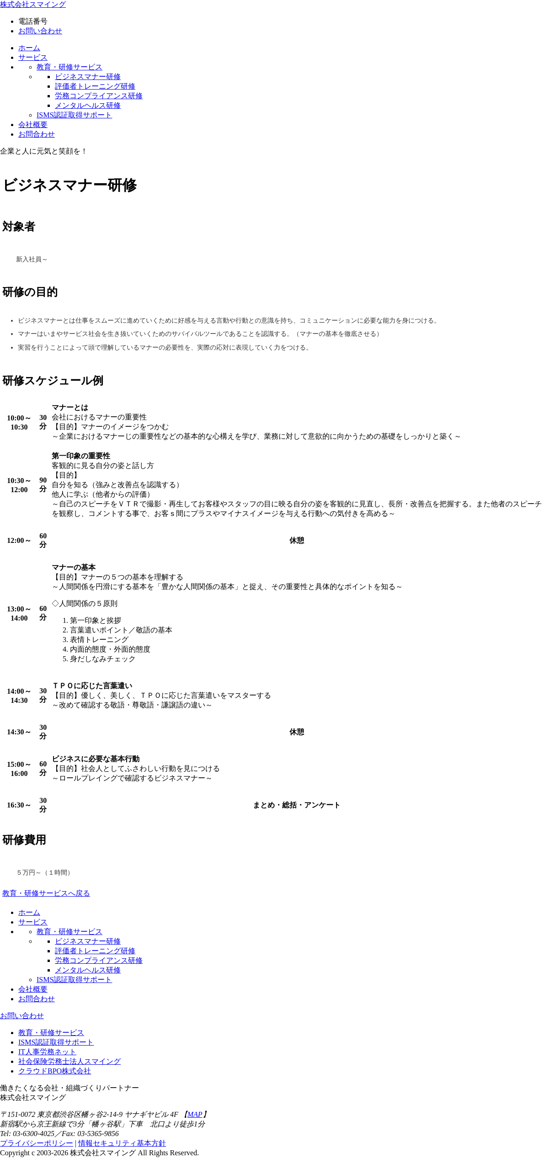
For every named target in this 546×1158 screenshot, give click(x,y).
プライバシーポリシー (36, 1143)
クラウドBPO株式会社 (54, 1071)
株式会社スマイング (33, 4)
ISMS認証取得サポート (56, 1042)
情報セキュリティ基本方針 (122, 1143)
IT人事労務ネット (47, 1052)
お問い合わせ (40, 31)
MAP (195, 1114)
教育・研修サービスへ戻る (46, 893)
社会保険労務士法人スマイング (69, 1061)
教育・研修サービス (51, 1032)
